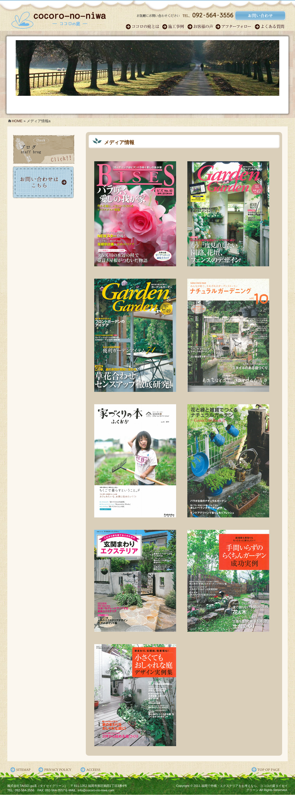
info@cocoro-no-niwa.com (96, 790)
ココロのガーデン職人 (144, 26)
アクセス (91, 770)
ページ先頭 (269, 770)
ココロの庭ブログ (44, 149)
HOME (17, 121)
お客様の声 (201, 26)
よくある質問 (270, 26)
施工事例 (174, 26)
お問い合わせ (44, 182)
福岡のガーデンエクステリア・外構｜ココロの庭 (58, 18)
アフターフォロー (235, 26)
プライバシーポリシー (56, 770)
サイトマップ (21, 770)
